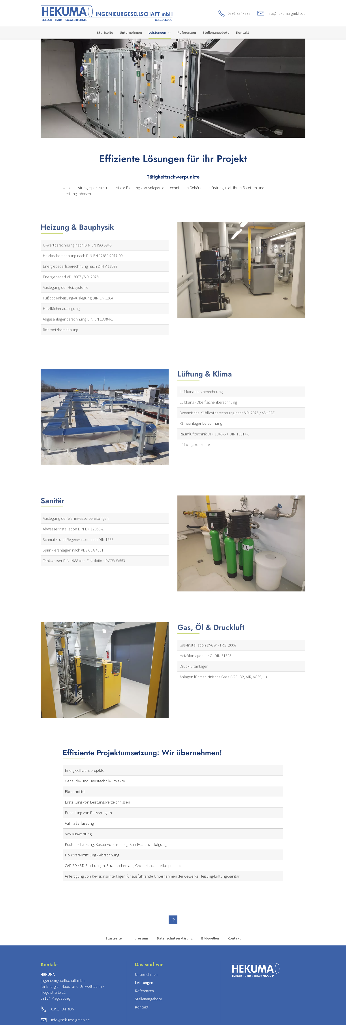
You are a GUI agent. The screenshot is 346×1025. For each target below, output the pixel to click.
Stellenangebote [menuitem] (216, 32)
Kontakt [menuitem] (242, 32)
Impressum (139, 938)
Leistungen (144, 982)
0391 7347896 (239, 13)
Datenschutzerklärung (174, 938)
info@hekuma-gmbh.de (286, 13)
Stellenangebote (148, 998)
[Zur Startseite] (107, 12)
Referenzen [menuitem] (186, 32)
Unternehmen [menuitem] (131, 32)
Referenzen (144, 990)
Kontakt (234, 938)
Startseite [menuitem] (105, 32)
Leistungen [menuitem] (160, 32)
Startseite (113, 938)
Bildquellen (210, 938)
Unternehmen (146, 974)
